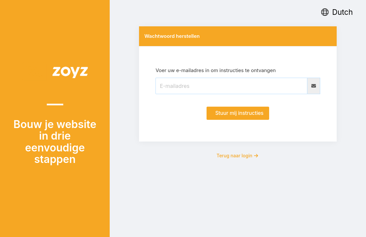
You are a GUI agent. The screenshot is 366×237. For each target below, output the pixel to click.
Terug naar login (237, 155)
